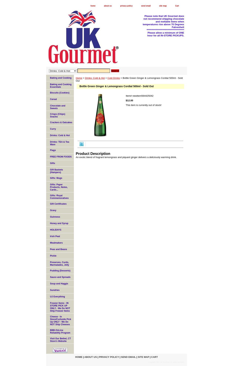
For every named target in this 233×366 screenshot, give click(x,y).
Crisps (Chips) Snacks (57, 115)
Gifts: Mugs (56, 178)
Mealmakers (56, 243)
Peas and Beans (58, 249)
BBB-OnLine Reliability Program (60, 331)
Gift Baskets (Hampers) (56, 171)
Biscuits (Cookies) (59, 92)
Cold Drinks (113, 78)
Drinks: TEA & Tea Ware (59, 143)
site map (163, 6)
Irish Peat (55, 236)
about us (108, 6)
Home (79, 78)
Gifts (52, 163)
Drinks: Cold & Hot (95, 78)
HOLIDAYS (55, 230)
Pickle (53, 256)
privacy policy (126, 6)
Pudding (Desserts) (60, 270)
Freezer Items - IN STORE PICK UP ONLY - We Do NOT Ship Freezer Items (60, 307)
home (93, 6)
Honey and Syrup (59, 223)
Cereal (53, 99)
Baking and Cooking (60, 78)
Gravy (53, 210)
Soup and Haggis (59, 283)
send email (146, 6)
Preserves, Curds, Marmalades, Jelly (59, 263)
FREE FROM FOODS (61, 156)
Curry (53, 129)
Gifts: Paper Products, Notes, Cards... (59, 187)
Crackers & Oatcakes (61, 122)
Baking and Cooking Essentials (60, 85)
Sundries (54, 290)
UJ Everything (57, 296)
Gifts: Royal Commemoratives (59, 196)
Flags (53, 150)
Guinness (55, 217)
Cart (177, 6)
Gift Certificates (58, 204)
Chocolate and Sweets (57, 107)
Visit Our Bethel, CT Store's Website (60, 339)
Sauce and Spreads (60, 277)
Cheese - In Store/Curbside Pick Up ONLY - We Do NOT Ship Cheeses (60, 320)
